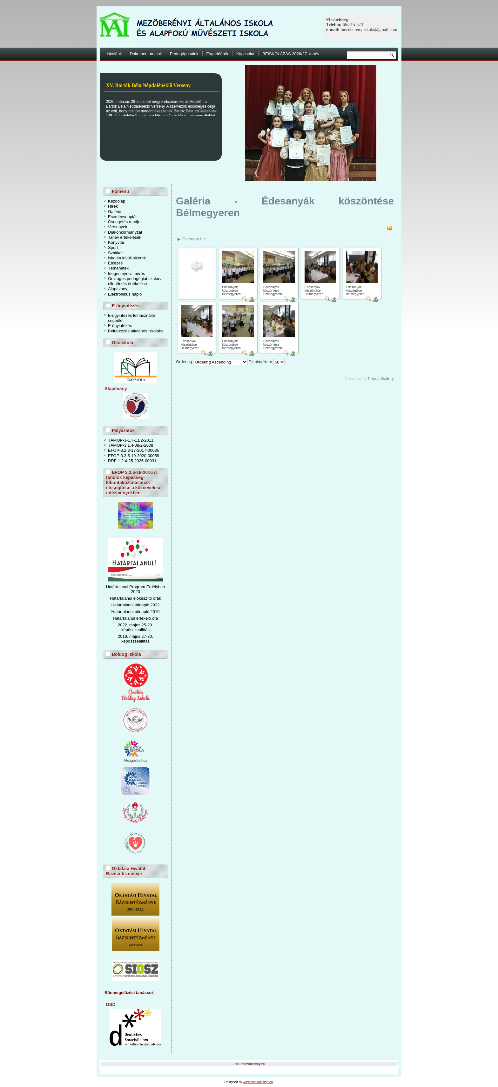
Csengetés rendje (124, 221)
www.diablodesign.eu (258, 1082)
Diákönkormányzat (125, 232)
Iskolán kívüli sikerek (127, 258)
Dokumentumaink (146, 53)
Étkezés (115, 263)
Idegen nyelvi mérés (126, 273)
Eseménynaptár (122, 216)
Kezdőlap (116, 201)
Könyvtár (116, 242)
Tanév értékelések (124, 237)
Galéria (114, 211)
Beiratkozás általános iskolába (136, 331)
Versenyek (117, 226)
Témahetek (118, 268)
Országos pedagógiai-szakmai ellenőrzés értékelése (136, 281)
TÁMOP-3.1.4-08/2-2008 (130, 445)
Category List (194, 239)
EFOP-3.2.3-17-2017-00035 (133, 450)
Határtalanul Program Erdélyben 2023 (135, 589)
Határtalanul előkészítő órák (135, 598)
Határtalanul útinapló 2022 (135, 605)
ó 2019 (153, 611)
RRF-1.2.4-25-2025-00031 (132, 460)
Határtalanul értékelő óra (135, 618)
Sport (113, 247)
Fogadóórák (217, 53)
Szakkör (115, 252)
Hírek (113, 206)
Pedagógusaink (184, 53)
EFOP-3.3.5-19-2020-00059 (133, 455)
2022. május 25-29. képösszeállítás (135, 627)
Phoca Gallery (381, 378)
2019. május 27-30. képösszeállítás (135, 639)
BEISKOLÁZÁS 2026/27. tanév (290, 53)
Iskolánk (114, 53)
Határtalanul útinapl (129, 611)
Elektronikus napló (125, 294)
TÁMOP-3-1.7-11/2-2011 (130, 440)
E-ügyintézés (120, 325)
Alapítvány (117, 288)
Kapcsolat (245, 53)
